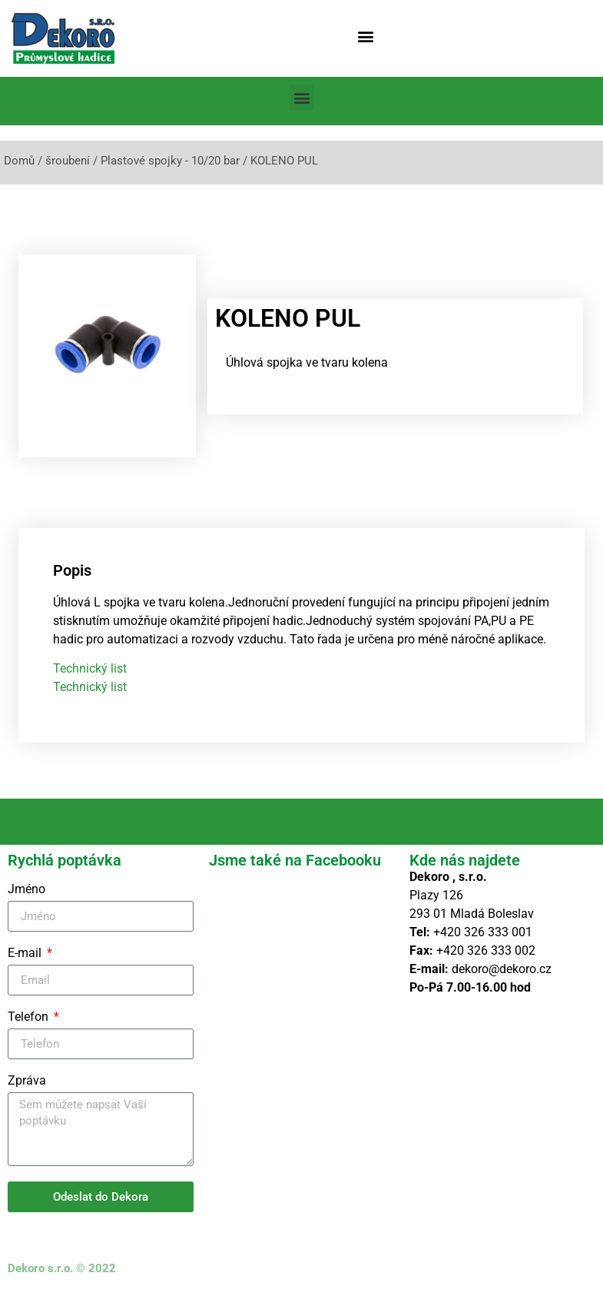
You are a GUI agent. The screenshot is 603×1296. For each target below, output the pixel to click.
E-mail (26, 953)
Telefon (29, 1017)
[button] (365, 35)
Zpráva (27, 1081)
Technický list (90, 668)
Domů (19, 161)
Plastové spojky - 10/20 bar (170, 161)
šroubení (67, 161)
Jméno (26, 889)
